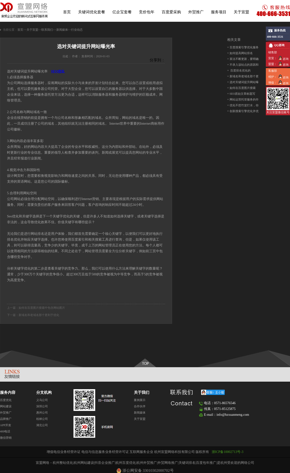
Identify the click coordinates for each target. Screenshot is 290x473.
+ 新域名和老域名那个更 (243, 76)
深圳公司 (42, 406)
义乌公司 (42, 400)
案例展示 (139, 400)
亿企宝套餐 (122, 12)
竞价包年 (146, 12)
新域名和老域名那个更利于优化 (39, 315)
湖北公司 (42, 425)
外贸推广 (196, 12)
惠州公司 (42, 412)
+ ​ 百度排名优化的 (239, 70)
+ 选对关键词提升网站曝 (243, 82)
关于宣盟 (241, 12)
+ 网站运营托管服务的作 (243, 99)
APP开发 (5, 425)
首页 (67, 12)
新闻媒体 (62, 29)
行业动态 (77, 29)
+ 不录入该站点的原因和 (243, 64)
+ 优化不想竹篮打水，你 (243, 105)
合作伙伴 (139, 406)
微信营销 (6, 437)
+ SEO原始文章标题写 (241, 93)
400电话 (5, 431)
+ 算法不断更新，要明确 (243, 59)
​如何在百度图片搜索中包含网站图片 (42, 307)
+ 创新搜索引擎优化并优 (243, 111)
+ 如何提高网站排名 (240, 53)
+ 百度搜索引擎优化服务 (243, 47)
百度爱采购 (171, 12)
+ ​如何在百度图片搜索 (241, 88)
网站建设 (6, 406)
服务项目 (218, 12)
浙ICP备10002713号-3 (227, 452)
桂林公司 (42, 419)
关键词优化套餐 (91, 12)
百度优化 (6, 400)
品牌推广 (6, 419)
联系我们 (47, 29)
